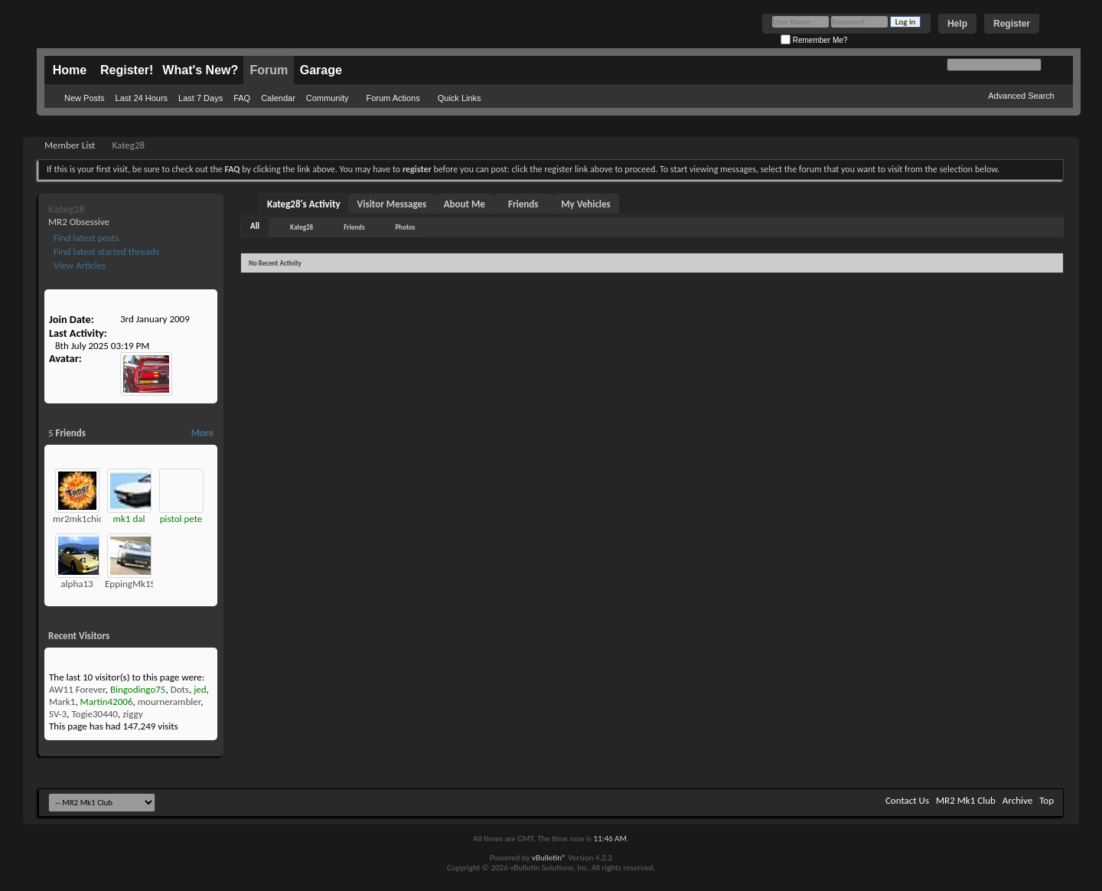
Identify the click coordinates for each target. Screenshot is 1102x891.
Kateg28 (301, 227)
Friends (523, 204)
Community (327, 98)
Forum (268, 70)
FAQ (241, 98)
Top (1046, 800)
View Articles (78, 265)
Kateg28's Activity (304, 204)
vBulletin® (549, 858)
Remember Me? (814, 40)
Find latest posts (85, 237)
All (254, 226)
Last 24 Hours (142, 98)
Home (69, 70)
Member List (69, 145)
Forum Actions (392, 98)
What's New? (200, 70)
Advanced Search (1021, 95)
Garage (321, 70)
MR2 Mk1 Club (966, 800)
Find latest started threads (105, 251)
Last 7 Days (200, 98)
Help (957, 23)
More (202, 433)
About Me (464, 204)
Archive (1017, 800)
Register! (126, 70)
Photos (406, 227)
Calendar (278, 98)
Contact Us (907, 800)
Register (1011, 23)
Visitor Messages (392, 204)
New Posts (84, 98)
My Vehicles (586, 204)
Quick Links (459, 98)
